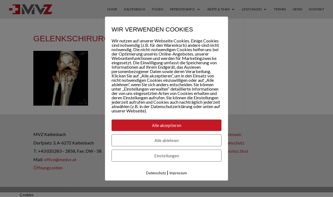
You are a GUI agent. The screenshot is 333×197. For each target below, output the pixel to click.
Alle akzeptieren (166, 125)
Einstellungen (166, 155)
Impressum (178, 173)
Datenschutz (156, 173)
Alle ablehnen (166, 140)
